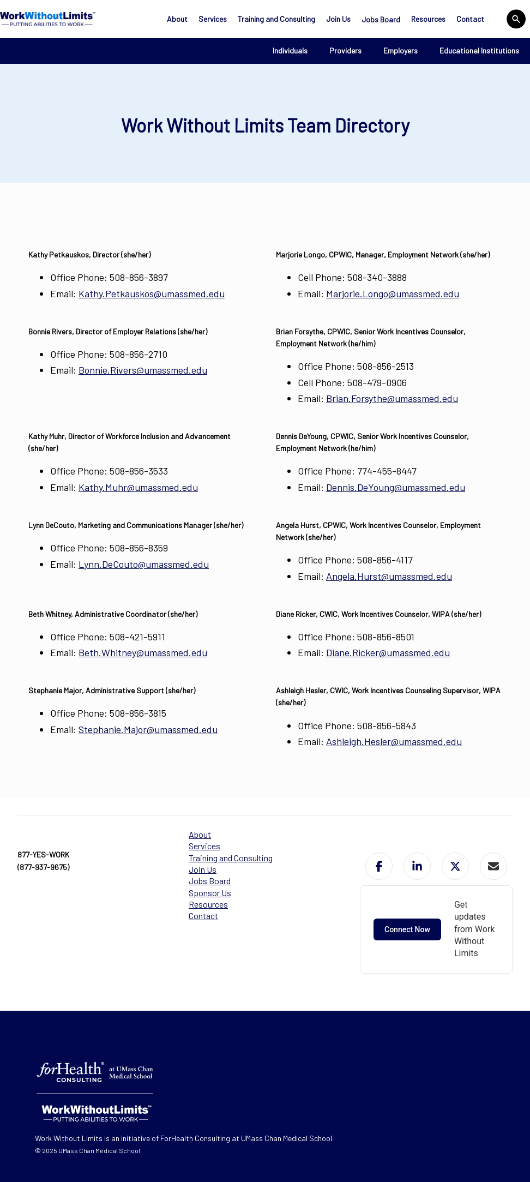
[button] (379, 866)
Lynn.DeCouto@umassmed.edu (144, 564)
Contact (470, 18)
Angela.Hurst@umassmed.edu (389, 576)
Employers (400, 50)
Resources (428, 18)
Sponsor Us (210, 892)
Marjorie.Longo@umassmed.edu (392, 293)
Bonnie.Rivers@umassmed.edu (143, 370)
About (177, 18)
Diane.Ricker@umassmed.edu (388, 652)
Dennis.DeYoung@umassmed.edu (395, 487)
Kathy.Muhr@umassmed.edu (138, 487)
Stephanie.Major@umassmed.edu (148, 729)
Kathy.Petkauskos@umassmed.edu (152, 293)
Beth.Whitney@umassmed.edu (143, 652)
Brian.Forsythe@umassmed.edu (392, 398)
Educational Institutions (479, 50)
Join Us (338, 18)
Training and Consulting (276, 18)
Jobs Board (381, 19)
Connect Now (407, 929)
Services (212, 18)
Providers (345, 50)
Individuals (290, 50)
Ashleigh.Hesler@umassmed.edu (394, 741)
